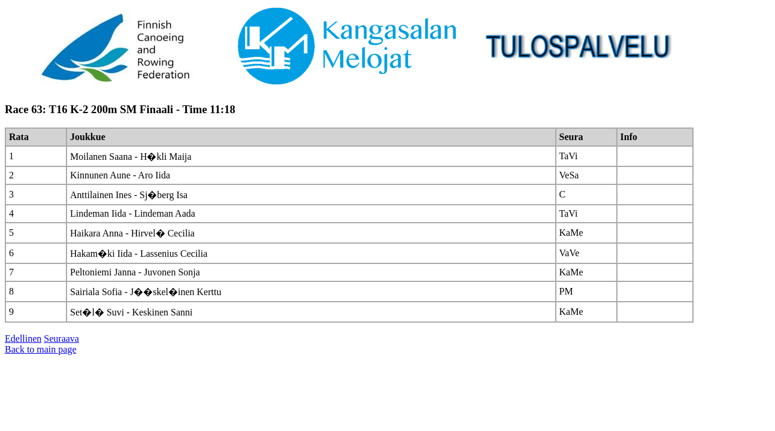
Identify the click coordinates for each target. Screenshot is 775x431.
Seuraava (61, 338)
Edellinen (23, 338)
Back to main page (41, 349)
